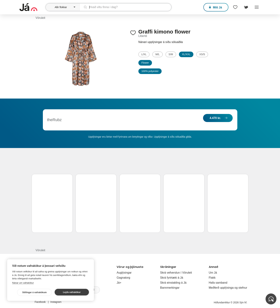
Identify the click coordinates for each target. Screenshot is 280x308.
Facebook (40, 301)
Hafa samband (218, 282)
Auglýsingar (124, 272)
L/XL (144, 54)
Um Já (213, 272)
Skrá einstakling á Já (173, 282)
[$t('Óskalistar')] (235, 7)
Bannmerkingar (170, 287)
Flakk (212, 277)
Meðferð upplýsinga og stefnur (228, 287)
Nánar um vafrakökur (23, 282)
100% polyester (150, 71)
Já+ (119, 282)
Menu (257, 7)
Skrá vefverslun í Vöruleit (176, 272)
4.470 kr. (215, 118)
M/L (157, 54)
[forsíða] (32, 7)
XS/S (202, 54)
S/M (171, 54)
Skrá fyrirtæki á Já (171, 277)
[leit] (125, 7)
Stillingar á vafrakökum (34, 292)
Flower (145, 62)
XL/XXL (186, 54)
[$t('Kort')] (246, 7)
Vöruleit (40, 17)
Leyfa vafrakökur (72, 292)
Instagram (55, 301)
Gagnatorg (123, 277)
